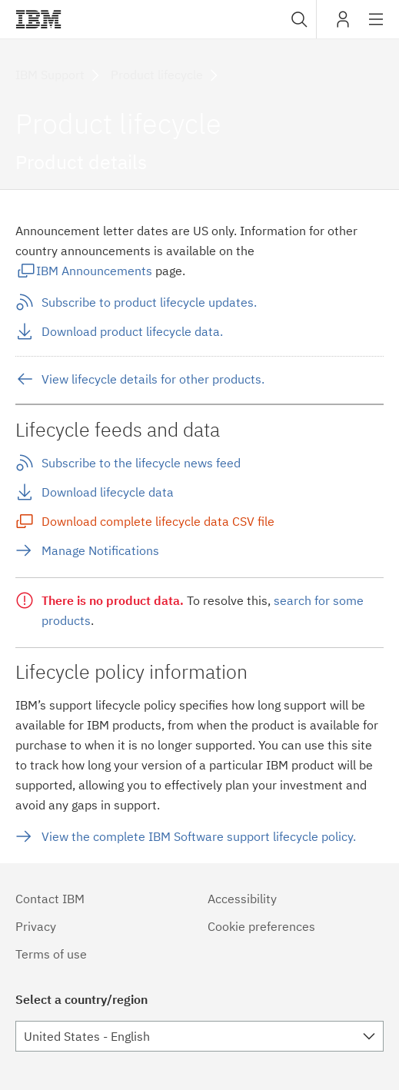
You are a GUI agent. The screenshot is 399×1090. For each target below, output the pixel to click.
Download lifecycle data (108, 492)
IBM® (38, 19)
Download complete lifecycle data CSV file (158, 521)
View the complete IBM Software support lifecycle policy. (199, 836)
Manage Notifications (100, 550)
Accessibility (242, 898)
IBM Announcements (94, 270)
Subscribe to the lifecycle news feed (141, 462)
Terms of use (51, 954)
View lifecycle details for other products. (153, 379)
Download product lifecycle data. (132, 331)
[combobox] (297, 19)
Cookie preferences (261, 926)
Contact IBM (50, 898)
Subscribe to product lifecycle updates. (149, 302)
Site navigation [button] (376, 26)
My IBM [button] (343, 25)
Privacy (35, 926)
